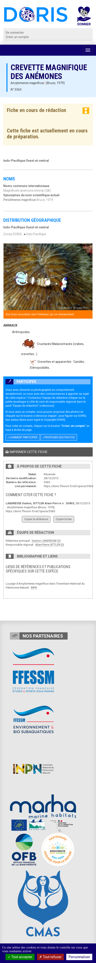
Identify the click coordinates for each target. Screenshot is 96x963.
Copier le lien (64, 519)
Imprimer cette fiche (26, 452)
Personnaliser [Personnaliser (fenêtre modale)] (79, 957)
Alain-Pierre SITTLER (47, 544)
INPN (34, 587)
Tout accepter (20, 957)
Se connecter (15, 32)
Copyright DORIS (54, 419)
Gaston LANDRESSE (44, 540)
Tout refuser (50, 957)
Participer (21, 381)
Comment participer (22, 437)
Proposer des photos (59, 437)
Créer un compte (17, 37)
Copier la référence (36, 519)
